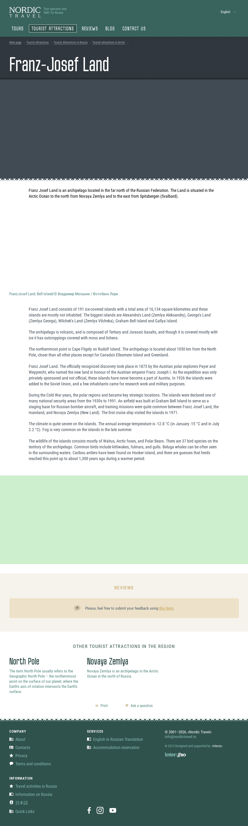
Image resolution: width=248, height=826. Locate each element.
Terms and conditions (30, 763)
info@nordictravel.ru (180, 736)
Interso (217, 746)
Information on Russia (30, 794)
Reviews (90, 29)
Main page (15, 42)
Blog (110, 29)
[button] (228, 12)
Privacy (18, 755)
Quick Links (22, 811)
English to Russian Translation (115, 739)
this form (166, 608)
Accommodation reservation (113, 747)
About (17, 739)
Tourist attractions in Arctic (108, 42)
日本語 (18, 802)
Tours (18, 29)
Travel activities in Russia (33, 786)
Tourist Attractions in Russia (70, 42)
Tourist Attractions (52, 29)
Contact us (134, 29)
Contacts (19, 747)
